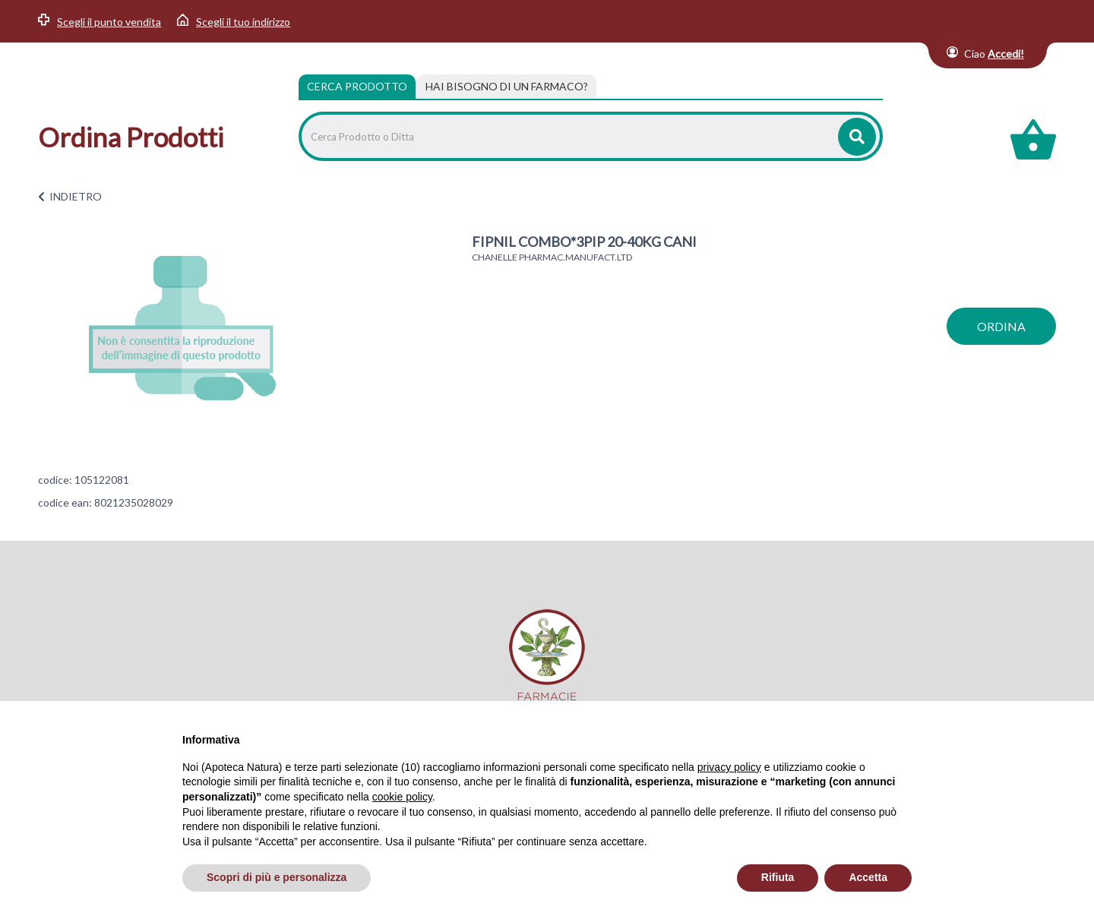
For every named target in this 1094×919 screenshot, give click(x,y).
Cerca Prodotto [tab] (357, 86)
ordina (1001, 326)
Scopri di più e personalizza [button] (276, 877)
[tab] (506, 86)
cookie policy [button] (402, 797)
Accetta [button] (868, 877)
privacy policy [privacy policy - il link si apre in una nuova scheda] (729, 767)
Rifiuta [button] (778, 877)
